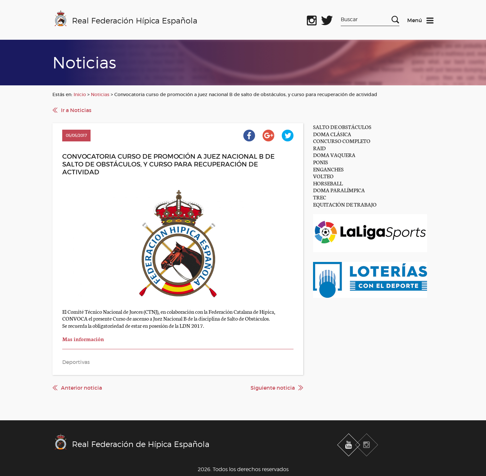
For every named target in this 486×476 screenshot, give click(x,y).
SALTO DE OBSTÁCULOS (342, 126)
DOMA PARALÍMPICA (339, 190)
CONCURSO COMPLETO (341, 140)
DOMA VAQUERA (334, 154)
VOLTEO (323, 176)
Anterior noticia (81, 387)
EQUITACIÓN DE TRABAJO (345, 204)
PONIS (320, 162)
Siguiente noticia (272, 387)
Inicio (80, 94)
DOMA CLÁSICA (332, 133)
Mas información (83, 338)
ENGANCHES (328, 169)
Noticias (100, 94)
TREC (319, 197)
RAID (319, 147)
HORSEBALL (328, 183)
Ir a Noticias (76, 110)
